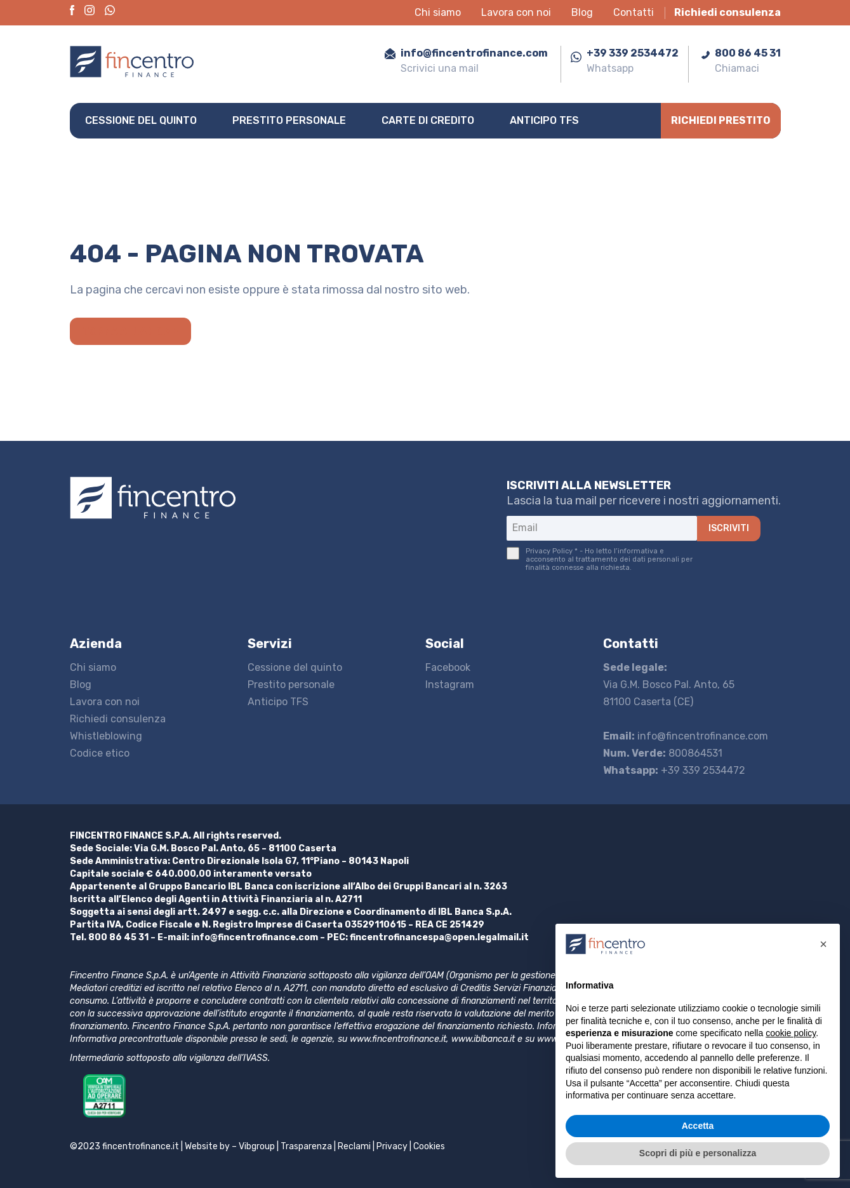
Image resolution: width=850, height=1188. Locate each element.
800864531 (662, 753)
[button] (823, 944)
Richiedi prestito (721, 120)
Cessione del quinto (141, 120)
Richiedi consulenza (727, 12)
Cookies (429, 1146)
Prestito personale (289, 120)
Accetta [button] (698, 1126)
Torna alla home (130, 331)
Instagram (449, 684)
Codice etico (99, 753)
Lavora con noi (516, 12)
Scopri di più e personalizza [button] (697, 1153)
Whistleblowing (106, 736)
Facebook (447, 667)
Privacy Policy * (552, 551)
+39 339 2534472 (674, 770)
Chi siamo (438, 12)
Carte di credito (428, 120)
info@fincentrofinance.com (685, 736)
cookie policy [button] (791, 1033)
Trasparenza (306, 1146)
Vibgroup (257, 1146)
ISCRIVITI (728, 528)
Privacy (392, 1146)
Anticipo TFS (544, 120)
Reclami (354, 1146)
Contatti (633, 12)
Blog (582, 12)
